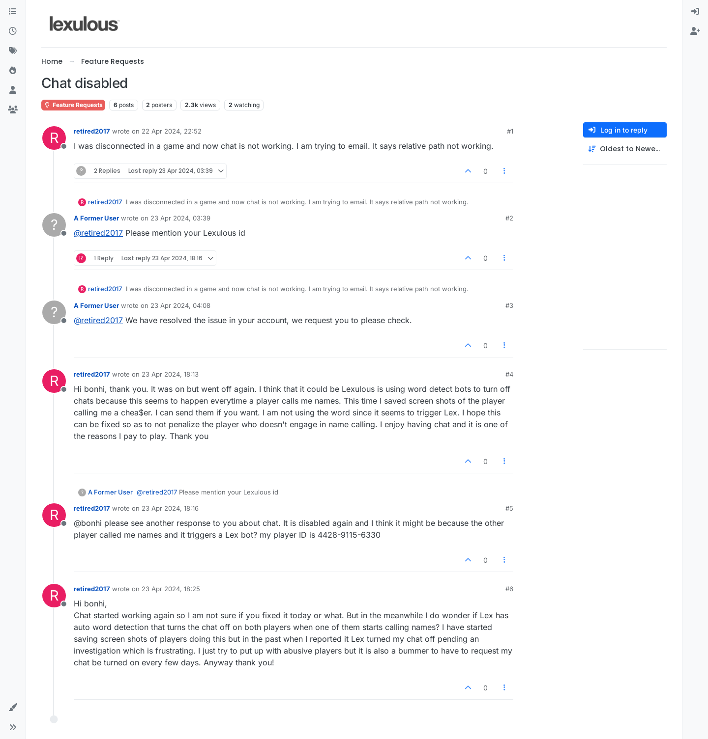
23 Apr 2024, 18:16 (170, 508)
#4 (509, 374)
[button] (13, 707)
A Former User (96, 218)
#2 (509, 218)
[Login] (695, 12)
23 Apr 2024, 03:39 (180, 218)
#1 (510, 131)
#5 (509, 508)
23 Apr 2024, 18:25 (171, 589)
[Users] (13, 90)
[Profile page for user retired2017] (54, 138)
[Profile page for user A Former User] (54, 225)
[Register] (695, 31)
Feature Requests (73, 105)
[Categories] (13, 12)
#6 (509, 589)
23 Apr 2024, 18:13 (170, 374)
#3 (509, 305)
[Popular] (13, 71)
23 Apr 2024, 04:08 (180, 305)
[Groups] (13, 110)
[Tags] (13, 51)
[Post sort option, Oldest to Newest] (625, 149)
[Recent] (13, 31)
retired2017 (92, 131)
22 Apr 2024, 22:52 (172, 131)
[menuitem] (695, 12)
